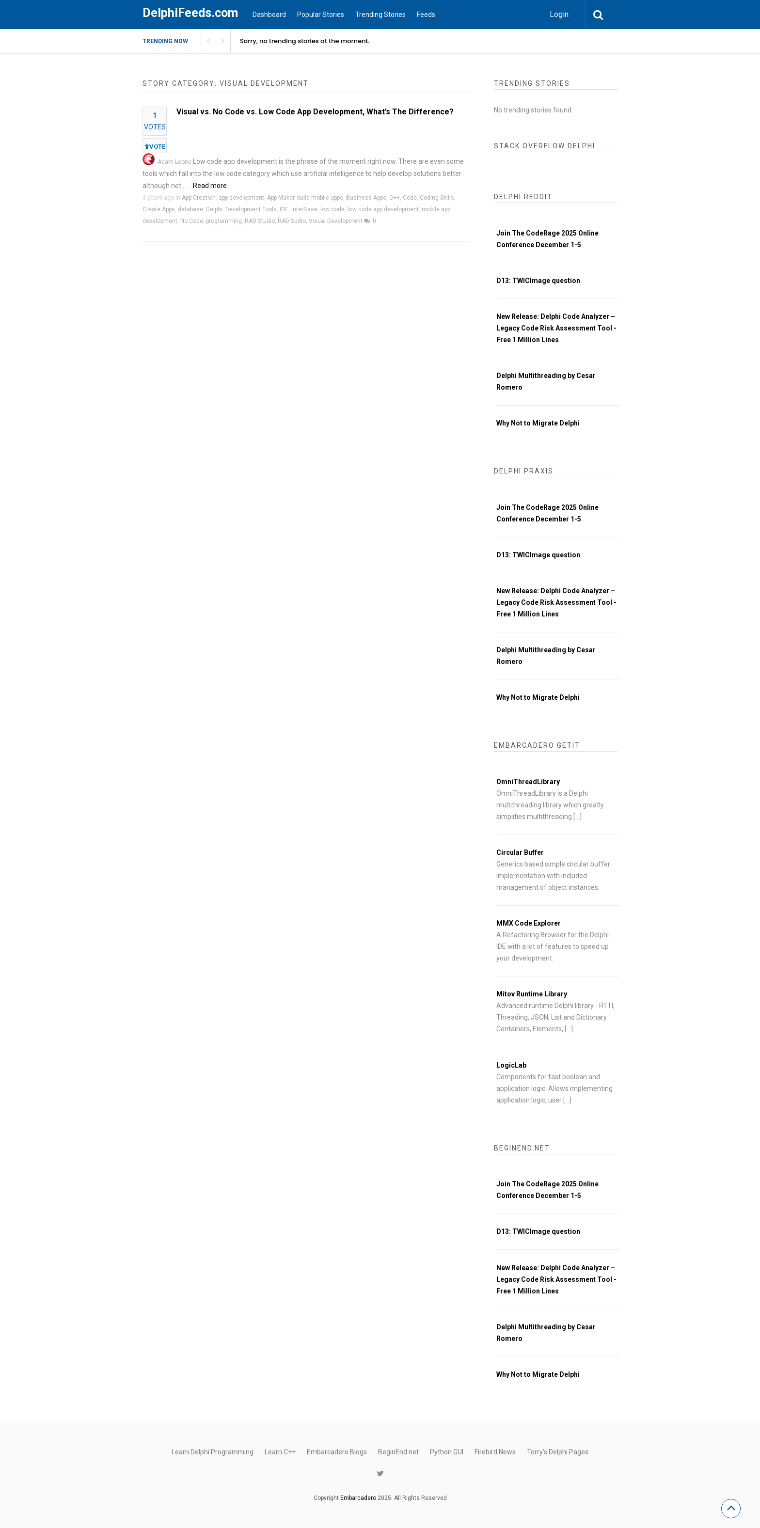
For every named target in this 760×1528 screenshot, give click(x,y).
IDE (284, 209)
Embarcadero (358, 1498)
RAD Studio (260, 221)
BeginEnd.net (398, 1452)
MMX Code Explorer (528, 923)
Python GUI (446, 1452)
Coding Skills (437, 197)
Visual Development (336, 221)
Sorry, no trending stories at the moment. (305, 41)
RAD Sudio (292, 221)
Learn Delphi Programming (212, 1452)
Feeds (426, 14)
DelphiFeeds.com (190, 13)
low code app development (383, 209)
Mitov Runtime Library (531, 994)
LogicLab (511, 1065)
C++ (394, 197)
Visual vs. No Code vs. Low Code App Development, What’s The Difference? (315, 111)
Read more (210, 185)
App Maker (280, 197)
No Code (191, 221)
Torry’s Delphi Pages (557, 1452)
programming (224, 221)
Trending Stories (380, 14)
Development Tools (251, 209)
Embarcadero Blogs (337, 1452)
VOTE (154, 146)
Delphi (214, 209)
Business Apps (366, 197)
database (190, 209)
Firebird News (495, 1452)
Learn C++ (280, 1452)
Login (559, 14)
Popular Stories (320, 14)
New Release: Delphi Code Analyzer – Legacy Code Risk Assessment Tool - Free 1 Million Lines (556, 328)
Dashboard (269, 14)
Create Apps (158, 209)
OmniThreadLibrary (528, 782)
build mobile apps (320, 197)
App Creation (199, 197)
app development (241, 197)
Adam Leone (174, 161)
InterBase (304, 209)
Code (410, 197)
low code (332, 209)
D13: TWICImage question (538, 280)
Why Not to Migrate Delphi (538, 423)
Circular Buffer (520, 852)
